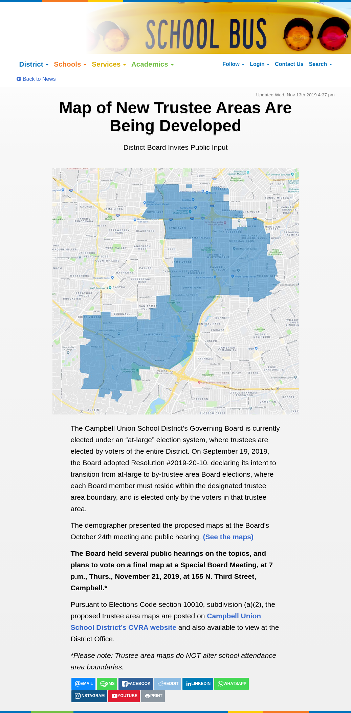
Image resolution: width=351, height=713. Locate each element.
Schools (70, 45)
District (34, 45)
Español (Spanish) (65, 702)
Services (109, 45)
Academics (152, 45)
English (34, 702)
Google (70, 695)
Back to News (36, 60)
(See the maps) (228, 518)
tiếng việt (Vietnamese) (113, 702)
